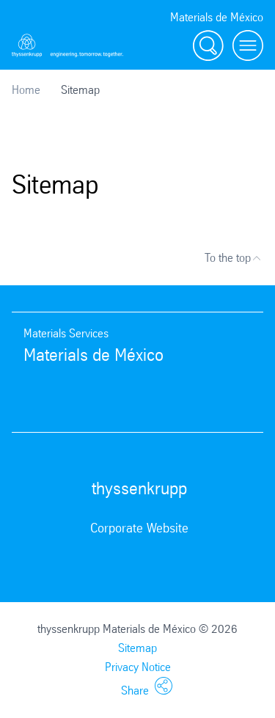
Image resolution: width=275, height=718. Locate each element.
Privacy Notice (138, 667)
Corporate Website (139, 528)
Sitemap (137, 648)
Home (26, 90)
